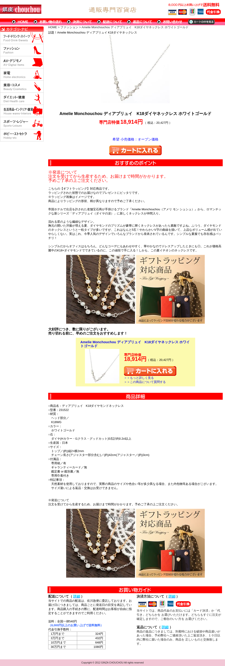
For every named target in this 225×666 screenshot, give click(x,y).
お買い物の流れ (48, 21)
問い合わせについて (170, 21)
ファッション (69, 27)
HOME (20, 21)
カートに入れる (135, 150)
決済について (80, 21)
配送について (110, 21)
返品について (140, 21)
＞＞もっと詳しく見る (139, 377)
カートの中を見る (201, 21)
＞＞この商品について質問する (145, 382)
